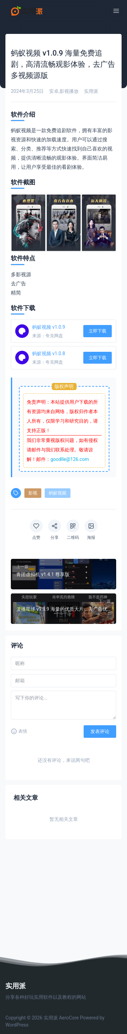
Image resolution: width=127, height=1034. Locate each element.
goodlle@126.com (69, 459)
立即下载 (97, 330)
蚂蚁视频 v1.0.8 (48, 353)
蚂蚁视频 (57, 492)
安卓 (54, 91)
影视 (32, 492)
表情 (19, 731)
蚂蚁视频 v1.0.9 (48, 327)
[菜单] (116, 10)
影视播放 (69, 91)
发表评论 (99, 731)
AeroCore (69, 1017)
